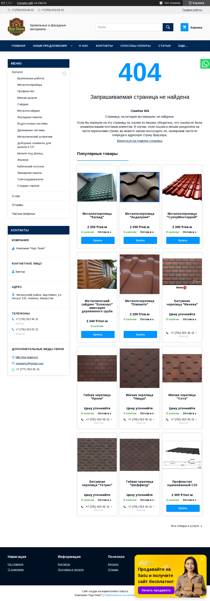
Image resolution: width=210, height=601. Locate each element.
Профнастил (25, 91)
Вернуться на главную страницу (140, 141)
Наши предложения (50, 45)
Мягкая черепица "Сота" (182, 396)
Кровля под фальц (30, 153)
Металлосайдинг (28, 110)
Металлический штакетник (34, 136)
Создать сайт (25, 3)
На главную (15, 564)
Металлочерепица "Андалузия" (139, 215)
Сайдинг (23, 104)
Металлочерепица (29, 84)
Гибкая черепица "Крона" (97, 396)
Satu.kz (123, 591)
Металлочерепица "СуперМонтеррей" (182, 215)
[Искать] (168, 27)
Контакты (104, 45)
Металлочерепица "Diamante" (139, 302)
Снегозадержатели (30, 179)
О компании (16, 569)
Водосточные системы (32, 123)
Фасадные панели (29, 117)
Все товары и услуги (185, 525)
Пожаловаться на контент (119, 595)
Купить (97, 240)
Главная (18, 45)
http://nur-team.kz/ (27, 357)
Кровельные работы (30, 78)
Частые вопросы (23, 213)
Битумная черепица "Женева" (182, 302)
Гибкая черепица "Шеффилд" (139, 483)
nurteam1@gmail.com (30, 363)
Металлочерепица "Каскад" (97, 215)
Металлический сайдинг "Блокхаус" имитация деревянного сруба (97, 306)
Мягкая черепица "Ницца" (139, 396)
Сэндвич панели (28, 185)
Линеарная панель (29, 172)
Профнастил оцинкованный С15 (182, 483)
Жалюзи (22, 159)
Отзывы (17, 205)
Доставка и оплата (71, 569)
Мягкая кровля (27, 97)
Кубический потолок (30, 166)
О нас (83, 45)
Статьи (164, 45)
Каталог (17, 72)
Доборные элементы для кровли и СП (34, 145)
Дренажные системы (31, 130)
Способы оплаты (135, 45)
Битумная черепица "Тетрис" (97, 483)
